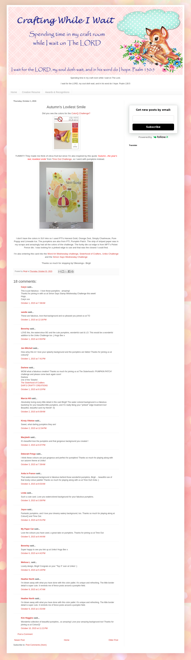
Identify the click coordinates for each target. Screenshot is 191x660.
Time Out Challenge (62, 159)
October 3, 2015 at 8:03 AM (33, 484)
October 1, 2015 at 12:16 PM (33, 320)
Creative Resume (31, 92)
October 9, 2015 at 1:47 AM (33, 589)
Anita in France (28, 473)
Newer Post (19, 640)
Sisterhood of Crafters (90, 254)
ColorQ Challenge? (81, 113)
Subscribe (153, 127)
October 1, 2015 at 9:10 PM (33, 389)
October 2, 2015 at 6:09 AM (33, 412)
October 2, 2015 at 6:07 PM (33, 445)
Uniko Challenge (110, 254)
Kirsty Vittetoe (28, 421)
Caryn (24, 287)
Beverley (25, 329)
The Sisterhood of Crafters (33, 383)
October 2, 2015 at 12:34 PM (33, 428)
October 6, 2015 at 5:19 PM (33, 570)
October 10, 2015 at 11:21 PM (34, 628)
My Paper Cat (27, 529)
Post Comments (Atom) (36, 645)
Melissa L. (25, 562)
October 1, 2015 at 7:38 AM (33, 303)
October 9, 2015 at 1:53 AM (33, 609)
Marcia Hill (26, 398)
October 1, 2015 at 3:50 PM (33, 339)
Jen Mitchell (27, 348)
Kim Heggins (27, 618)
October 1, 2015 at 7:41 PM (33, 359)
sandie (24, 312)
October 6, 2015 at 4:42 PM (33, 553)
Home (14, 92)
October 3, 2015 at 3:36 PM (33, 500)
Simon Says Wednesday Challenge (70, 257)
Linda (23, 493)
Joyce (24, 509)
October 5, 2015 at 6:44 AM (33, 537)
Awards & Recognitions (57, 92)
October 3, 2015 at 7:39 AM (33, 464)
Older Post (113, 640)
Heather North (27, 579)
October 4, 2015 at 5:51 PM (33, 520)
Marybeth (25, 437)
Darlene (25, 367)
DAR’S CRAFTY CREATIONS (34, 385)
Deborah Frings (28, 454)
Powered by (153, 137)
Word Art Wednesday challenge (62, 254)
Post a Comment (25, 634)
